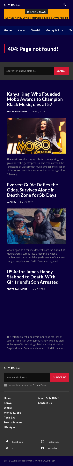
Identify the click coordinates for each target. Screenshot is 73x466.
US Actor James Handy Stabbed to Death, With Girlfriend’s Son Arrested (32, 277)
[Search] (61, 71)
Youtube (52, 448)
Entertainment (17, 111)
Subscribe (59, 377)
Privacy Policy (39, 385)
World (11, 202)
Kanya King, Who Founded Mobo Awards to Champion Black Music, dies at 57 (35, 99)
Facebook (17, 441)
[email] (27, 377)
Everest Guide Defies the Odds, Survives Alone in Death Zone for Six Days (32, 190)
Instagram (53, 441)
